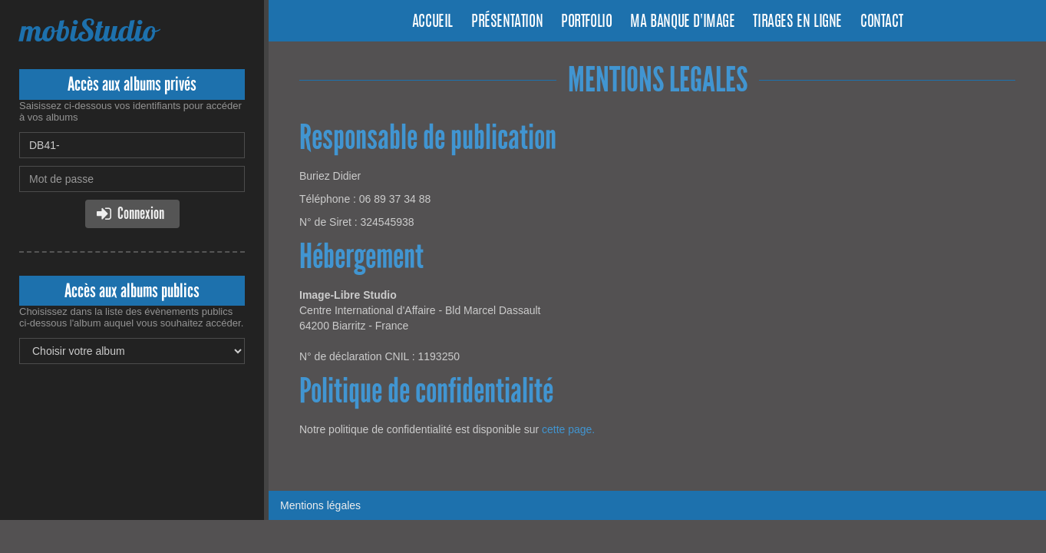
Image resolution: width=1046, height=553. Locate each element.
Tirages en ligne (797, 22)
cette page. (568, 429)
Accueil (432, 22)
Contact (881, 22)
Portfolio (586, 22)
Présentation (507, 22)
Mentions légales (320, 505)
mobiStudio (88, 30)
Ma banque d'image (682, 22)
